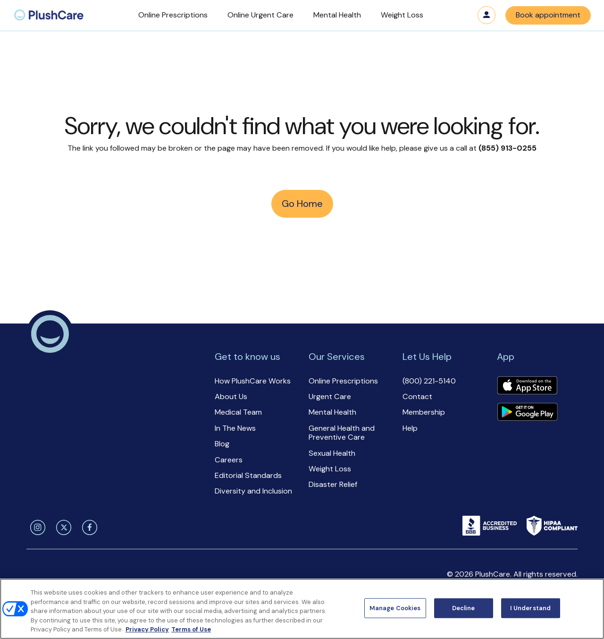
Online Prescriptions (343, 381)
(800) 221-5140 (429, 381)
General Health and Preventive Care (342, 432)
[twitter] (62, 528)
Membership (424, 412)
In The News (235, 428)
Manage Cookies (395, 608)
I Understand (530, 608)
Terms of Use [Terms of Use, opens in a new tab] (191, 629)
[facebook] (88, 528)
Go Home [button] (302, 203)
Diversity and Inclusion (253, 491)
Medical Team (238, 412)
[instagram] (36, 528)
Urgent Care (330, 396)
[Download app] (527, 386)
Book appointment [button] (548, 15)
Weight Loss (330, 469)
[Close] (589, 607)
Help (410, 428)
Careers (229, 460)
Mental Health (332, 412)
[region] (302, 609)
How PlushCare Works (253, 381)
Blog (222, 444)
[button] (173, 15)
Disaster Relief (333, 484)
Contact (417, 396)
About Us (231, 396)
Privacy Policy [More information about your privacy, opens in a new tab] (147, 629)
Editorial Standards (248, 475)
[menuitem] (48, 15)
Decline (463, 608)
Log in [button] (486, 15)
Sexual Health (332, 453)
